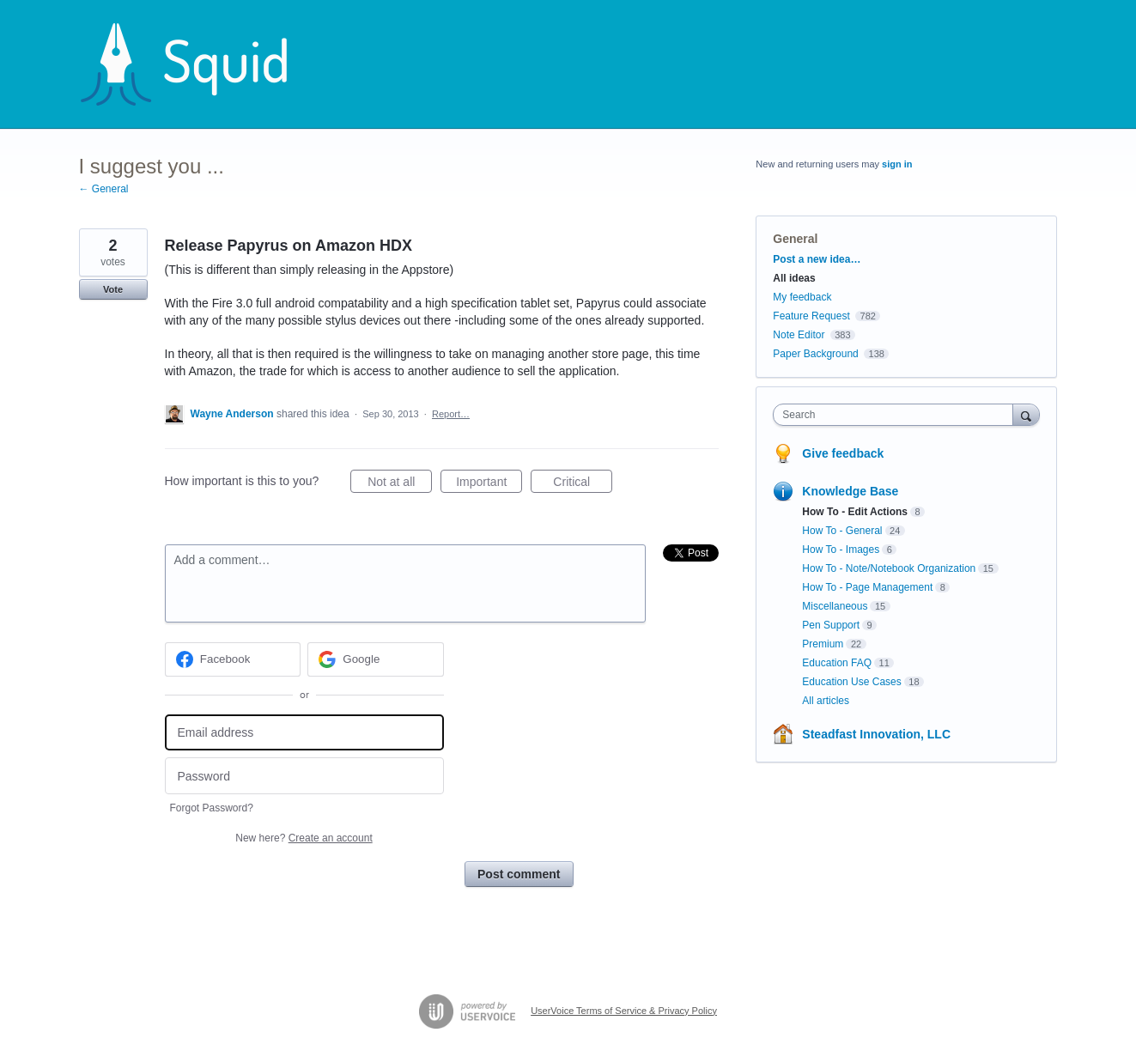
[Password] (304, 775)
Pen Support (831, 625)
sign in (897, 164)
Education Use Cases (851, 682)
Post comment (518, 874)
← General (104, 189)
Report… (451, 414)
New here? (303, 838)
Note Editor (798, 335)
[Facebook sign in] (233, 659)
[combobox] (896, 415)
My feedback (802, 297)
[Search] (1026, 414)
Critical (582, 484)
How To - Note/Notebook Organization (888, 568)
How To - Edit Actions (855, 512)
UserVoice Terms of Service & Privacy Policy (624, 1010)
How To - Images (840, 550)
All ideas (794, 278)
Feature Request (811, 316)
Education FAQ (837, 663)
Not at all (400, 484)
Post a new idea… (816, 259)
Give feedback (843, 453)
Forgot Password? (211, 808)
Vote (113, 289)
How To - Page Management (867, 587)
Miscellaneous (834, 606)
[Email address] (304, 732)
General (795, 239)
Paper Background (815, 354)
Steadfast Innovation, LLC (876, 734)
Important (489, 484)
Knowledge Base (850, 491)
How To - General (842, 531)
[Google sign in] (375, 659)
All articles (825, 701)
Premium (822, 644)
